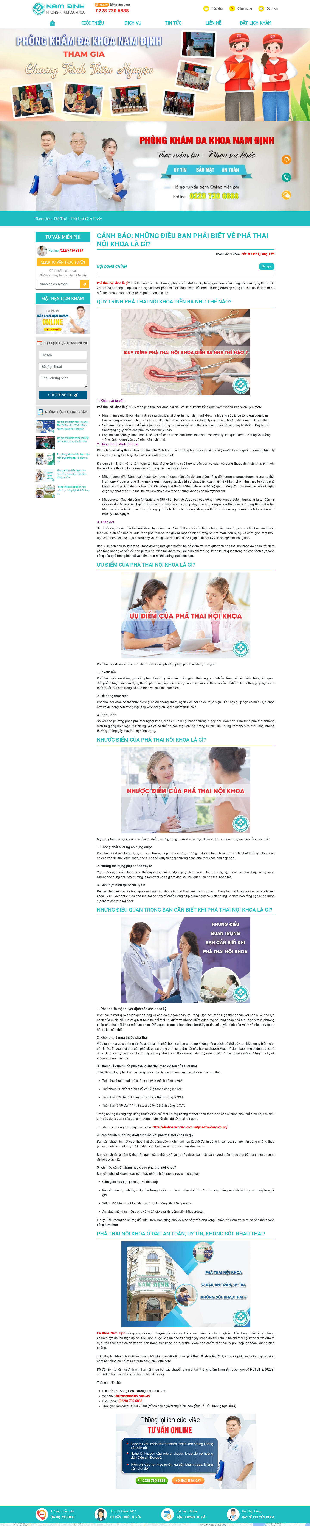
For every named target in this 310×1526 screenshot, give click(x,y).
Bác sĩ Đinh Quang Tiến (257, 254)
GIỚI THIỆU (92, 22)
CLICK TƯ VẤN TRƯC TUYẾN (63, 262)
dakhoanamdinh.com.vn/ (132, 1396)
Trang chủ (43, 218)
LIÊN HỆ (213, 22)
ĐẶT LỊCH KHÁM (255, 22)
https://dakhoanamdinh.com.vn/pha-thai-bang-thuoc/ (190, 1127)
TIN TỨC (173, 22)
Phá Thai (60, 218)
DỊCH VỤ (132, 22)
